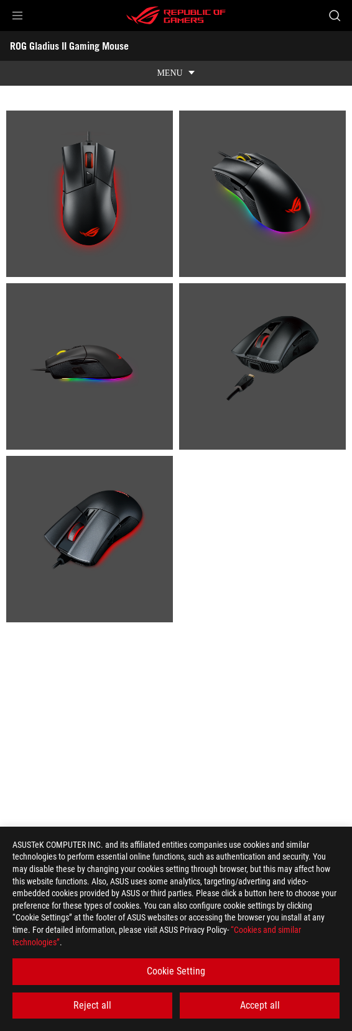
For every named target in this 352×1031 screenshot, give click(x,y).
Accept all (260, 1005)
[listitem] (89, 194)
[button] (17, 15)
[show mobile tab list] (176, 73)
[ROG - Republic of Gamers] (176, 15)
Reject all (92, 1005)
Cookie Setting (176, 971)
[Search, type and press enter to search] (334, 15)
